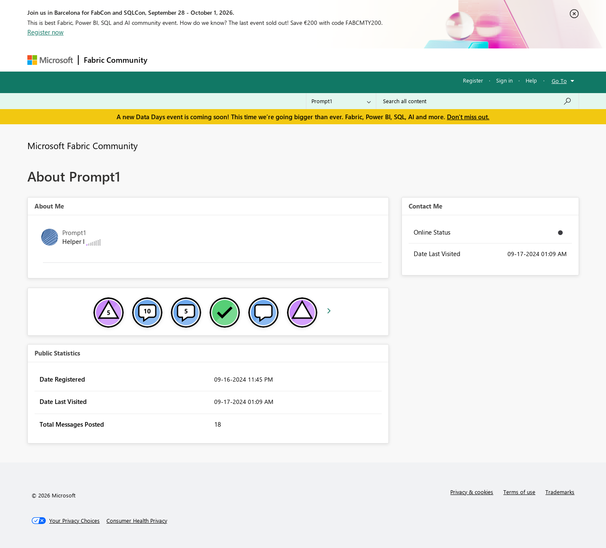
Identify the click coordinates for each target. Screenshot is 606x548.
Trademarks (559, 491)
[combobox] (477, 101)
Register (473, 80)
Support (381, 59)
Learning (345, 59)
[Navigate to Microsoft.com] (50, 60)
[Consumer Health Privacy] (136, 520)
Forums (166, 59)
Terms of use (519, 491)
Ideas (238, 59)
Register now (45, 32)
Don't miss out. (468, 116)
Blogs (313, 59)
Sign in (504, 80)
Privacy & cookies (471, 491)
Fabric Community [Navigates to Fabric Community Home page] (115, 60)
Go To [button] (559, 80)
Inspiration (203, 59)
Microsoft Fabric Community (82, 145)
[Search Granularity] (341, 101)
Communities (275, 59)
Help (531, 80)
